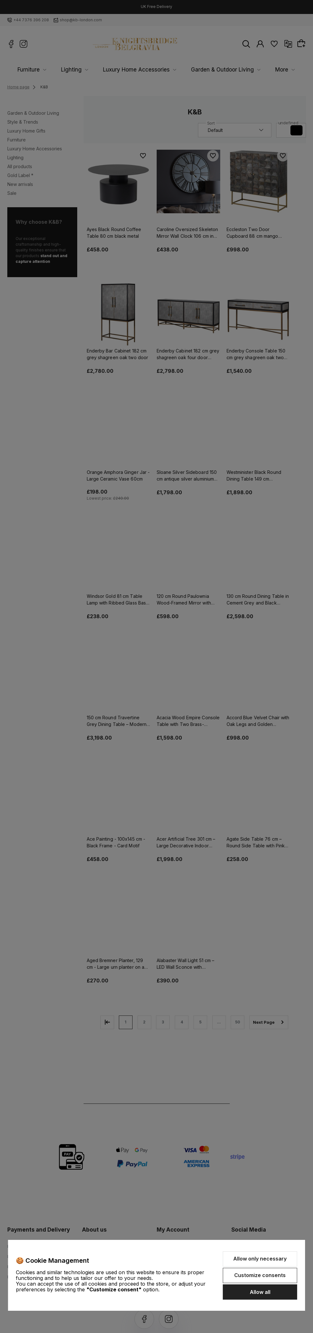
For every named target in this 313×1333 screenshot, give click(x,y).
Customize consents (260, 1275)
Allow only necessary (260, 1258)
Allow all (260, 1292)
